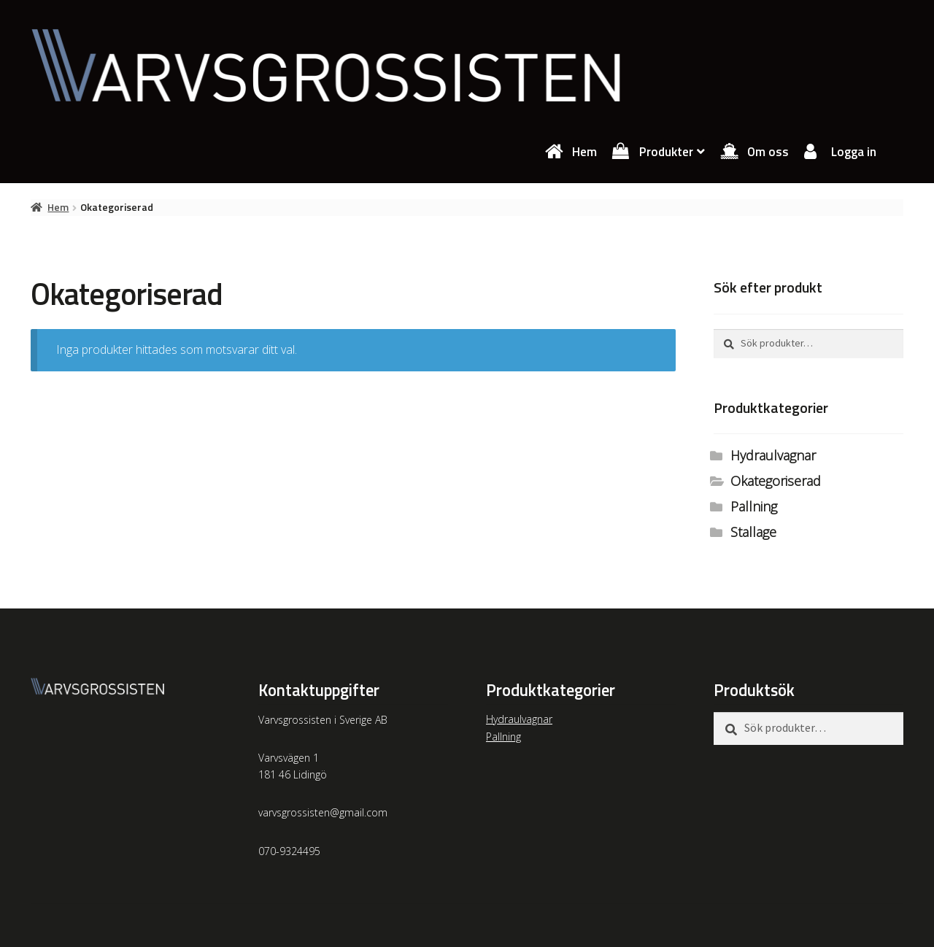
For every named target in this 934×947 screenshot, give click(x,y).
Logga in (853, 151)
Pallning (753, 506)
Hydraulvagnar (773, 455)
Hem (584, 151)
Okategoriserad (775, 481)
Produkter (666, 151)
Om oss (768, 151)
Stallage (753, 532)
